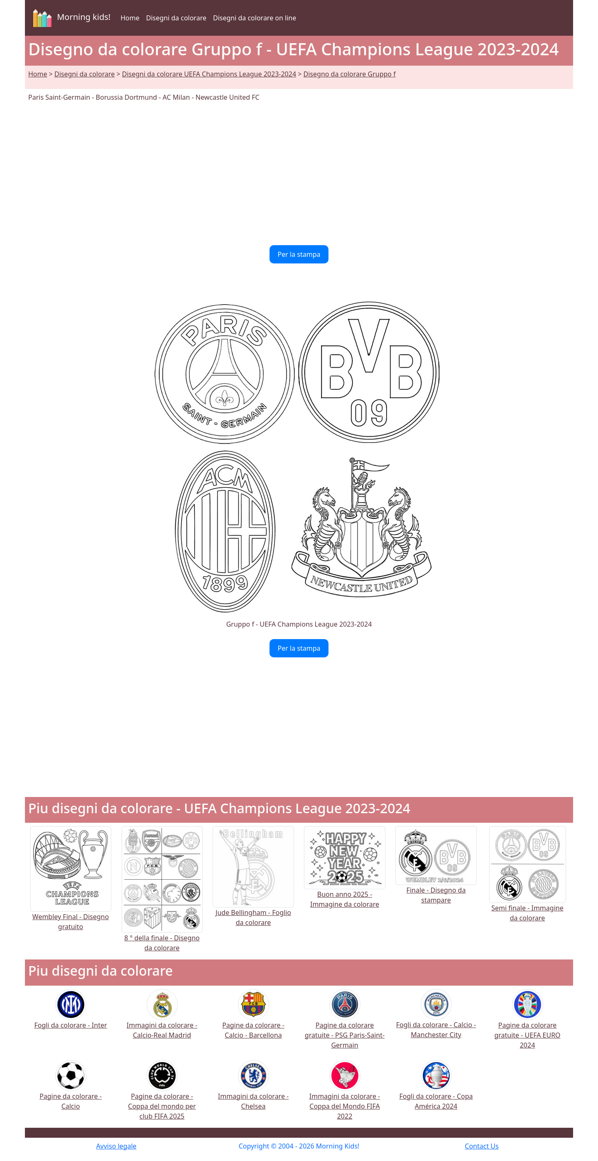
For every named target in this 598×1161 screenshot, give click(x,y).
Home (130, 17)
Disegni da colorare (176, 17)
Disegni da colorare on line (254, 17)
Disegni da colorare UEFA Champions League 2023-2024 (209, 74)
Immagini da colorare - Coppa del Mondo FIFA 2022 (344, 1095)
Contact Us (481, 1146)
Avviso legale (116, 1146)
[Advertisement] (299, 174)
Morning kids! (70, 17)
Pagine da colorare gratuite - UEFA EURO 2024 (527, 1024)
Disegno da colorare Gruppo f (350, 74)
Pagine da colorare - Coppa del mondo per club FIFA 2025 (162, 1095)
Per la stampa (299, 254)
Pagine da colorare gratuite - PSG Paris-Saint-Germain (345, 1024)
